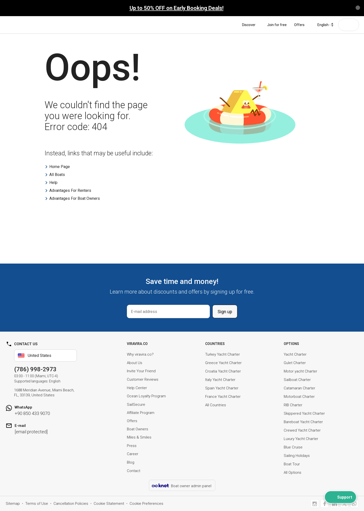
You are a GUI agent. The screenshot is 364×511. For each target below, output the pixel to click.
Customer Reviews (142, 379)
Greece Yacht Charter (223, 363)
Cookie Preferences (146, 503)
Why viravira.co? (140, 354)
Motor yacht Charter (300, 371)
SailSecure (136, 404)
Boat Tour (292, 464)
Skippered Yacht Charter (304, 413)
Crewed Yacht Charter (302, 430)
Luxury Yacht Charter (301, 439)
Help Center (137, 388)
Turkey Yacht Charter (222, 354)
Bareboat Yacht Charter (303, 422)
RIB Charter (293, 405)
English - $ (322, 25)
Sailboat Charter (297, 379)
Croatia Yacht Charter (223, 371)
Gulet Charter (295, 363)
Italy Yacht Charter (220, 379)
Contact (133, 471)
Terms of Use (36, 503)
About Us (134, 363)
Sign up (225, 311)
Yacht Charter (295, 354)
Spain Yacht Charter (221, 388)
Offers (299, 25)
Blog (130, 462)
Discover (251, 25)
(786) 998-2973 (35, 369)
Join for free (277, 25)
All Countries (215, 405)
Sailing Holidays (297, 455)
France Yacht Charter (223, 396)
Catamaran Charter (299, 388)
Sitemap (13, 503)
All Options (292, 472)
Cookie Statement (109, 503)
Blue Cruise (293, 447)
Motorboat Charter (299, 396)
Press (132, 445)
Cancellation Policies (71, 503)
